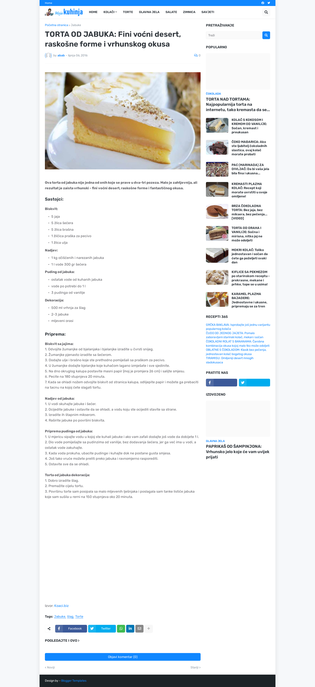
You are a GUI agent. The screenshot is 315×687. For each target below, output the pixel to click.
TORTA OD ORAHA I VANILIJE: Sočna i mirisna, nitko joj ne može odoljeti (247, 234)
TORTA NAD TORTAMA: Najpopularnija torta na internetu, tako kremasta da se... (238, 104)
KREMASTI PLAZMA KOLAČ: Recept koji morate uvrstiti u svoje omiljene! (249, 190)
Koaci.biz (61, 606)
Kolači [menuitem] (109, 12)
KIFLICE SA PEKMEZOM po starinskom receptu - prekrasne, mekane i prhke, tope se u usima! (251, 278)
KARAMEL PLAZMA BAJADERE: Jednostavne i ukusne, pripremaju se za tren (249, 300)
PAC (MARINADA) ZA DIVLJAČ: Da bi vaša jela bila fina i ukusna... (250, 169)
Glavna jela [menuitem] (149, 12)
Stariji (194, 667)
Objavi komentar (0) (123, 657)
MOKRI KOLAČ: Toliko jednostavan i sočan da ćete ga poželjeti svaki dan (250, 256)
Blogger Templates (73, 681)
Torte (79, 616)
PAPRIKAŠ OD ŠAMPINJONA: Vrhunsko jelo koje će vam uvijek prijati (237, 451)
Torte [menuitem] (128, 12)
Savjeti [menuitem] (207, 12)
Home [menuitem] (93, 12)
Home (48, 2)
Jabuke (76, 25)
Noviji (51, 667)
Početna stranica (56, 25)
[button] (266, 12)
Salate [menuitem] (171, 12)
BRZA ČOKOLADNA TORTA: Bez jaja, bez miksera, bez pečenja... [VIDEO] (249, 212)
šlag (70, 616)
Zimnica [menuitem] (189, 12)
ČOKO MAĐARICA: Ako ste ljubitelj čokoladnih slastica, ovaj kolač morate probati (249, 148)
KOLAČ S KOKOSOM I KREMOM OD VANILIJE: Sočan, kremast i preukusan (249, 126)
